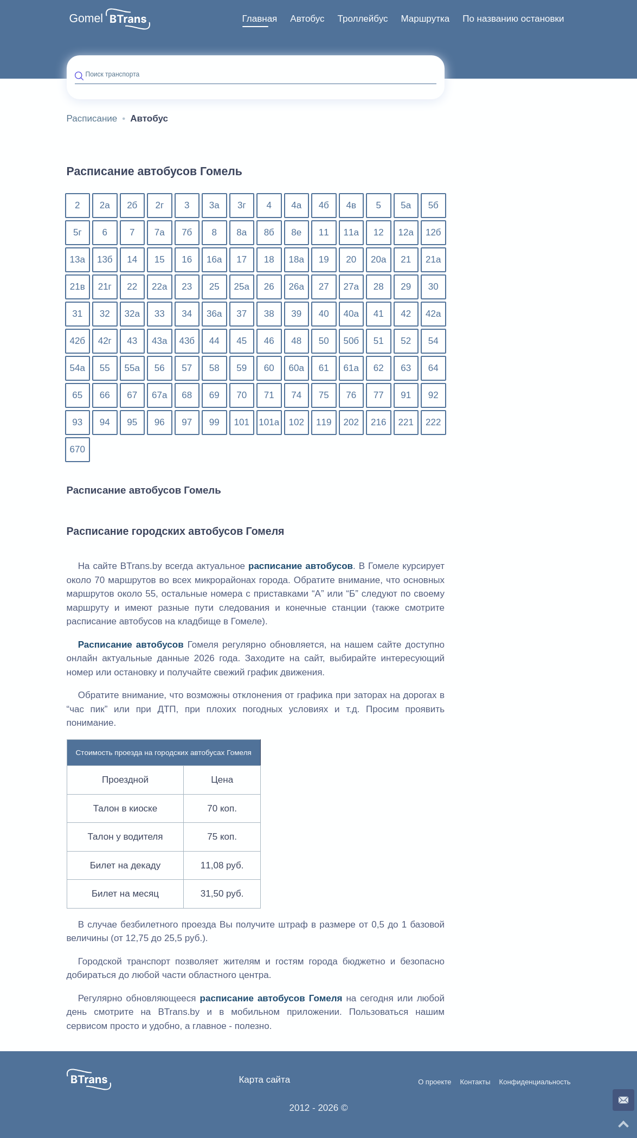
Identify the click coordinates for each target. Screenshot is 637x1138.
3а (214, 205)
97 (187, 422)
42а (433, 314)
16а (214, 259)
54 (433, 341)
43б (187, 341)
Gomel (86, 18)
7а (160, 232)
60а (296, 368)
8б (269, 232)
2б (132, 205)
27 (324, 287)
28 (379, 287)
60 (269, 368)
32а (132, 314)
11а (351, 232)
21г (105, 287)
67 (132, 395)
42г (105, 341)
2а (105, 205)
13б (105, 259)
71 (269, 395)
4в (351, 205)
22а (159, 287)
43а (159, 341)
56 (160, 368)
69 (214, 395)
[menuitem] (260, 19)
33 (160, 314)
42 (406, 314)
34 (187, 314)
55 (105, 368)
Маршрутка (425, 19)
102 (296, 422)
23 (187, 287)
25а (241, 287)
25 (214, 287)
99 (214, 422)
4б (324, 205)
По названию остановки (513, 19)
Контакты (475, 1082)
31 (77, 314)
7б (187, 232)
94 (105, 422)
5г (77, 232)
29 (406, 287)
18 (269, 259)
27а (351, 287)
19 (324, 259)
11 (324, 232)
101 (241, 422)
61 (324, 368)
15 (160, 259)
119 (323, 422)
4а (296, 205)
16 (187, 259)
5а (406, 205)
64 (433, 368)
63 (406, 368)
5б (433, 205)
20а (378, 259)
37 (241, 314)
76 (351, 395)
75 (324, 395)
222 (433, 422)
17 (241, 259)
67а (159, 395)
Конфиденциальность (535, 1082)
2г (159, 205)
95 (132, 422)
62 (379, 368)
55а (132, 368)
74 (296, 395)
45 (241, 341)
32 (105, 314)
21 (406, 259)
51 (379, 341)
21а (433, 259)
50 (324, 341)
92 (433, 395)
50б (351, 341)
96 (160, 422)
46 (269, 341)
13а (77, 259)
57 (187, 368)
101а (269, 422)
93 (77, 422)
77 (379, 395)
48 (296, 341)
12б (433, 232)
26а (296, 287)
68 (187, 395)
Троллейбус (363, 19)
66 (105, 395)
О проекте (434, 1082)
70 (241, 395)
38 (269, 314)
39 (296, 314)
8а (241, 232)
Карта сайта (264, 1080)
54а (77, 368)
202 (351, 422)
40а (351, 314)
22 (132, 287)
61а (351, 368)
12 (379, 232)
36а (214, 314)
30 (433, 287)
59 (241, 368)
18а (296, 259)
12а (406, 232)
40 (324, 314)
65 (77, 395)
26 (269, 287)
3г (241, 205)
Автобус (307, 19)
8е (296, 232)
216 (378, 422)
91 (406, 395)
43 (132, 341)
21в (77, 287)
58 (214, 368)
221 (406, 422)
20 (351, 259)
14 (132, 259)
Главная (260, 19)
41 (379, 314)
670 (77, 449)
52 (406, 341)
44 (214, 341)
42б (77, 341)
